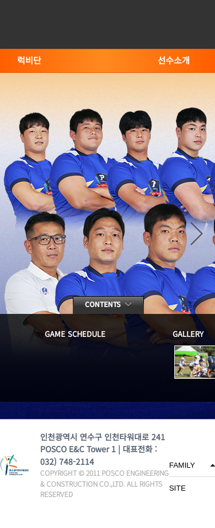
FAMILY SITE (182, 469)
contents (108, 304)
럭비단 (29, 60)
